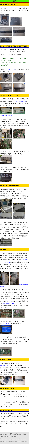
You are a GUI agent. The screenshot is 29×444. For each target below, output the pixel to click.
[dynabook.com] (4, 365)
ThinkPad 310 (5, 323)
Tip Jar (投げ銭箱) (11, 436)
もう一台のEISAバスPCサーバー (11, 303)
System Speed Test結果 (6, 115)
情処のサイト (11, 69)
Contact (2, 436)
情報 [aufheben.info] (21, 101)
